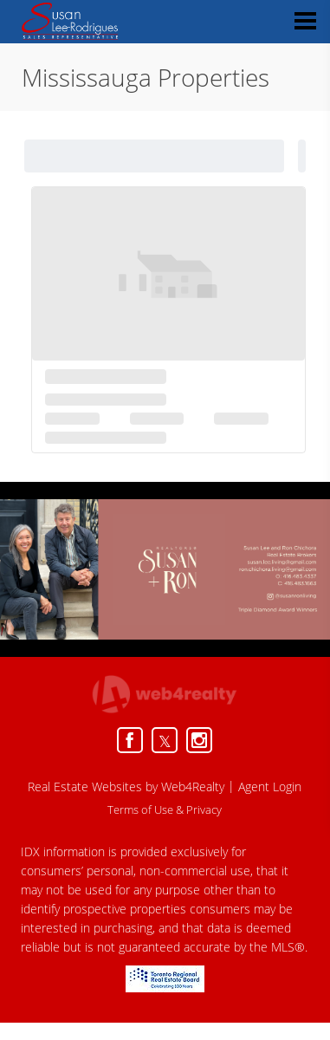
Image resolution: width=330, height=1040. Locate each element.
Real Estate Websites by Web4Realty (126, 786)
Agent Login (269, 786)
